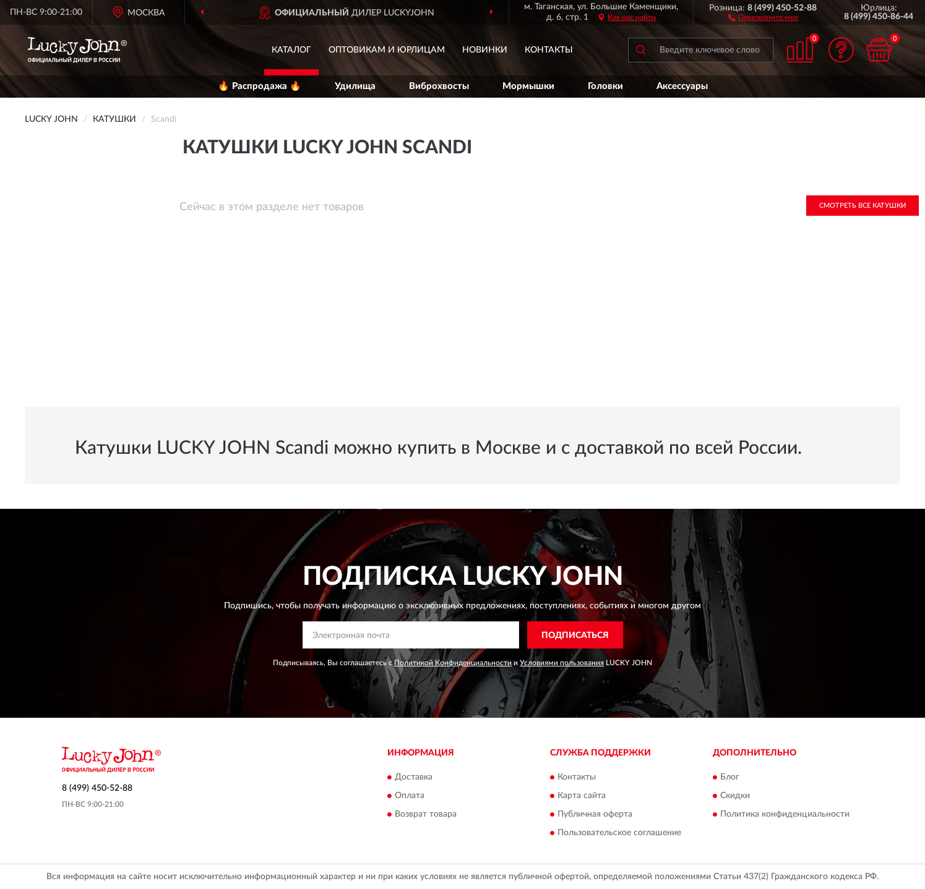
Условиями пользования (562, 662)
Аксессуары (682, 86)
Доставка (413, 777)
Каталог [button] (291, 50)
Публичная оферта (594, 814)
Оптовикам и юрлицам (387, 50)
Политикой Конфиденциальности (453, 662)
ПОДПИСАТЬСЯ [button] (575, 635)
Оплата (409, 795)
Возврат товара (426, 814)
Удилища (355, 86)
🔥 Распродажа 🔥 (259, 86)
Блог (729, 777)
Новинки (484, 50)
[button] (763, 16)
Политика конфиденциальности (785, 814)
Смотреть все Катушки (862, 205)
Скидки (735, 795)
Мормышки (528, 86)
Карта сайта (581, 795)
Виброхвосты (439, 86)
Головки (605, 86)
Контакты (549, 50)
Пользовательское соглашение (619, 832)
